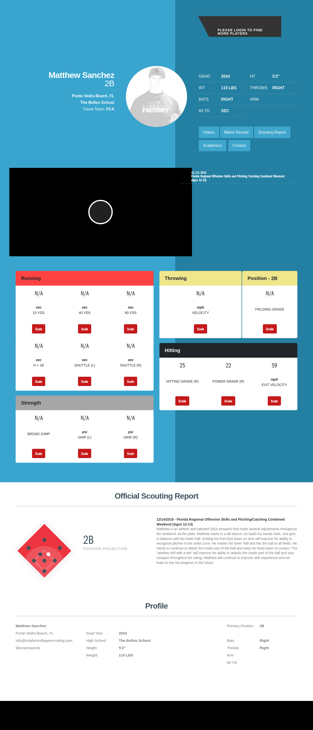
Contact (240, 146)
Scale (38, 334)
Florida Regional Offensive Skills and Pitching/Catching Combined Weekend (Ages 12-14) (240, 177)
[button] (101, 215)
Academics (212, 146)
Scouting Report (273, 132)
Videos (209, 132)
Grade (270, 334)
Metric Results (237, 132)
